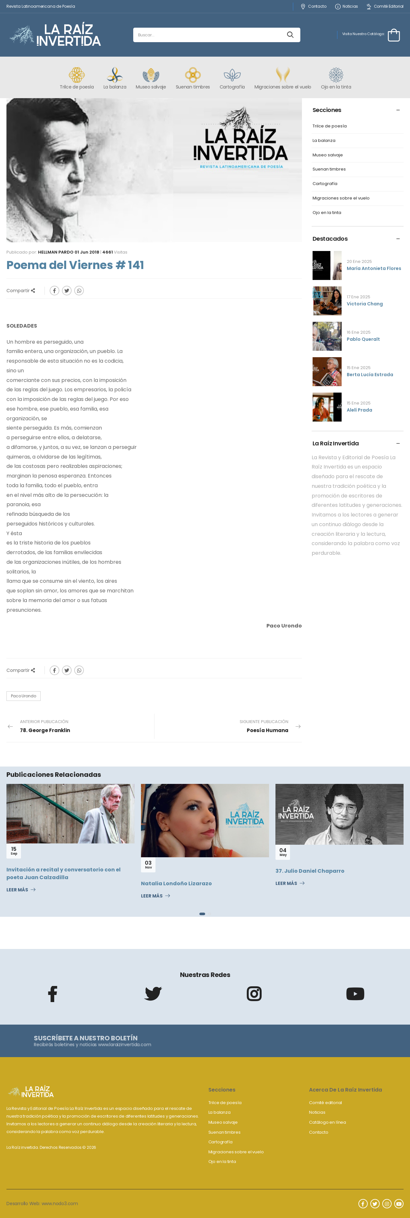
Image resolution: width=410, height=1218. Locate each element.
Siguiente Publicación (264, 726)
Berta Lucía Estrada (370, 374)
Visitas (114, 252)
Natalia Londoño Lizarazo (176, 883)
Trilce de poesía (330, 126)
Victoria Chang (365, 304)
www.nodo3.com (60, 1203)
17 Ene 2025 (358, 297)
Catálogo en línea (327, 1122)
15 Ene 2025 (359, 368)
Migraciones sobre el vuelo (341, 198)
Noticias (346, 6)
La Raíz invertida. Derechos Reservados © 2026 (51, 1147)
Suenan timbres (329, 169)
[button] (202, 914)
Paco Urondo (23, 696)
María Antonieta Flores (374, 268)
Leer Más (17, 890)
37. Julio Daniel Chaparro (310, 871)
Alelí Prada (359, 410)
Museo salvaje (328, 155)
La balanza (324, 141)
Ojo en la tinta (327, 213)
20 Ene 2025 (359, 261)
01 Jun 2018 (87, 252)
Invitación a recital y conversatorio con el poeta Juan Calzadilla (63, 873)
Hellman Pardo (56, 252)
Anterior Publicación (45, 726)
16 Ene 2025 (359, 332)
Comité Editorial (385, 6)
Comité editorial (325, 1103)
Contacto (313, 6)
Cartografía (325, 184)
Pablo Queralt (363, 339)
